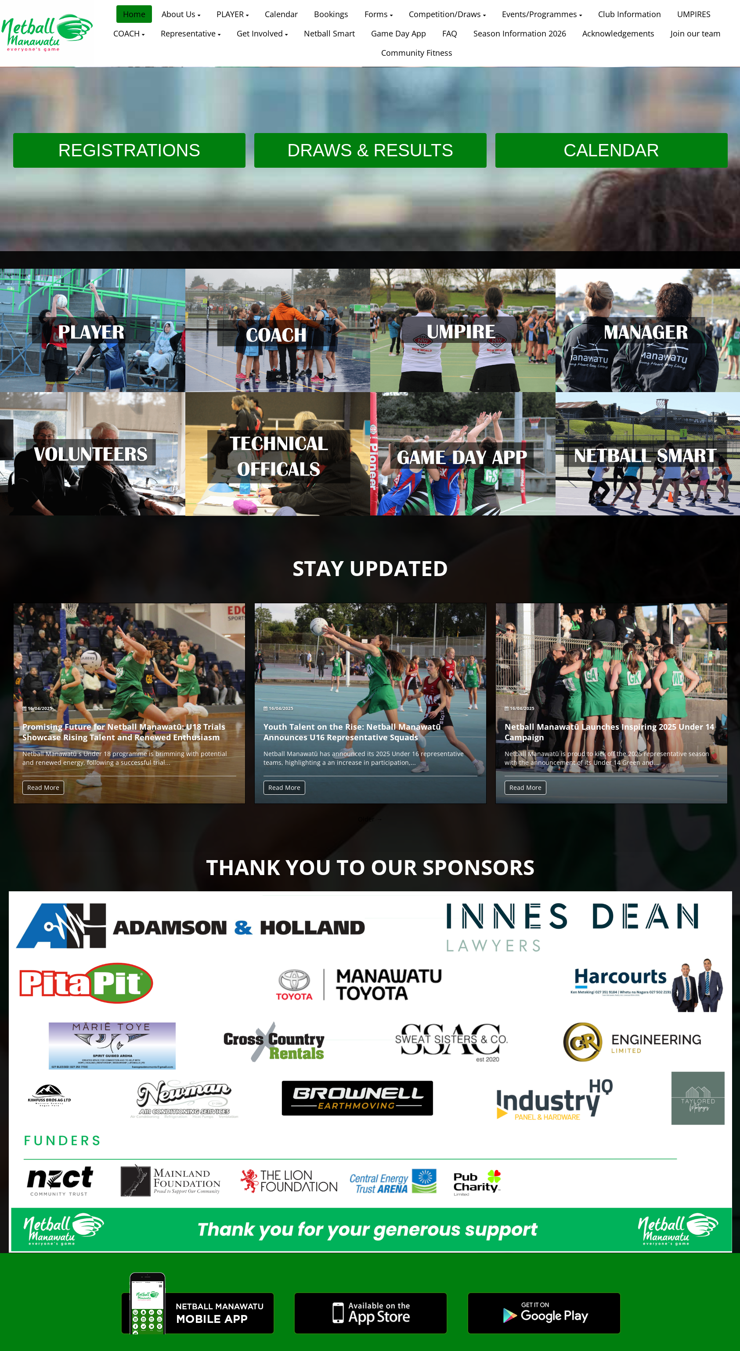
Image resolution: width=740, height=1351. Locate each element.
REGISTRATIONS (129, 150)
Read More (43, 787)
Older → (370, 819)
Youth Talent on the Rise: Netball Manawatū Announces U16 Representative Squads (352, 731)
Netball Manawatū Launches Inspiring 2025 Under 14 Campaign (609, 731)
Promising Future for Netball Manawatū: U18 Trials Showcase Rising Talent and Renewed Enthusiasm (123, 731)
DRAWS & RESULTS (370, 150)
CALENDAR (611, 150)
